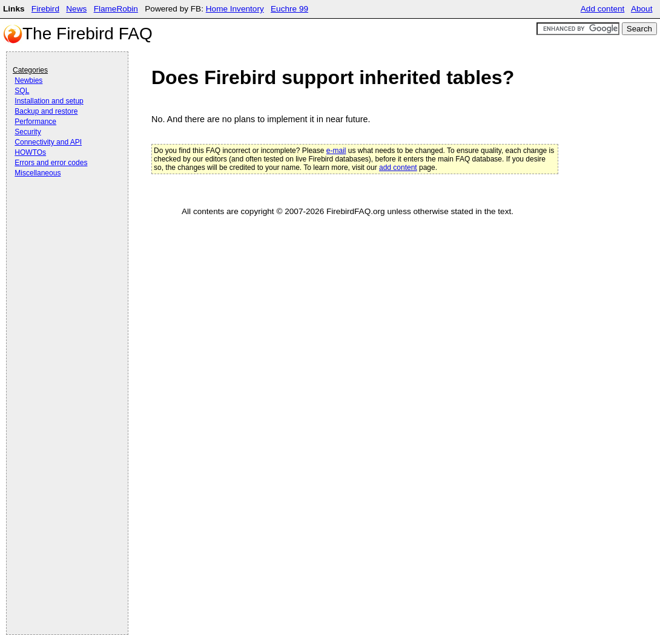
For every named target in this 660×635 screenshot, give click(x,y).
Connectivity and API (48, 142)
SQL (22, 90)
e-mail (336, 150)
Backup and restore (46, 111)
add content (398, 167)
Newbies (28, 80)
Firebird (45, 8)
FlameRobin (116, 8)
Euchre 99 (289, 8)
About (642, 8)
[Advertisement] (61, 213)
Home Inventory (235, 8)
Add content (603, 8)
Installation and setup (49, 101)
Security (28, 132)
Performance (35, 121)
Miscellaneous (38, 173)
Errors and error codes (51, 162)
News (76, 8)
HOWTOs (30, 152)
